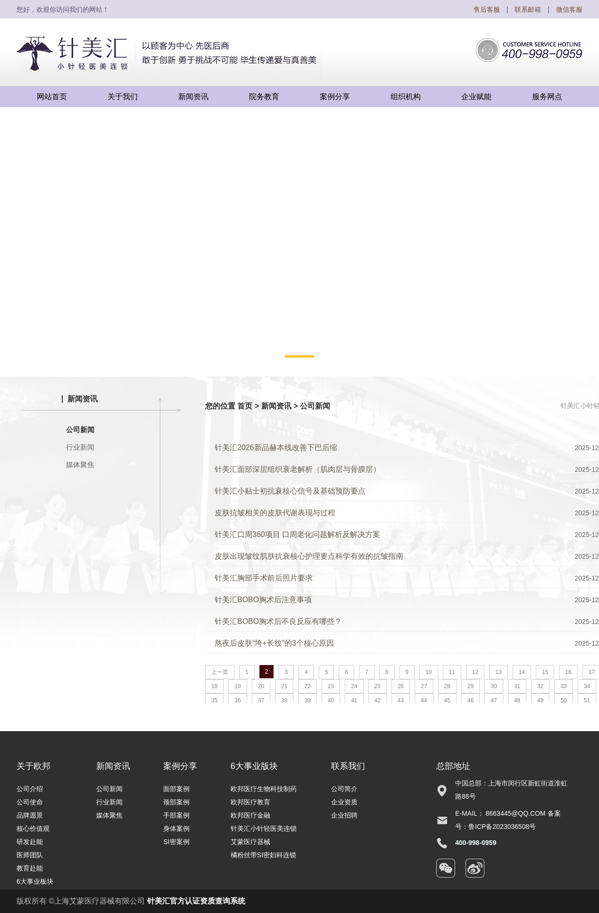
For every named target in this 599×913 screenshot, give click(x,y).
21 (284, 686)
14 (522, 672)
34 (587, 686)
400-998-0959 (475, 842)
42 (377, 700)
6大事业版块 (254, 766)
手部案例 (176, 815)
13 (498, 672)
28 (447, 686)
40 (331, 700)
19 (237, 686)
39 (307, 700)
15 (545, 672)
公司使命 (30, 802)
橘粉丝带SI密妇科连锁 (263, 855)
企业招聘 (344, 815)
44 (424, 700)
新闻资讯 (276, 406)
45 (447, 700)
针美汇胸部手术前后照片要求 (264, 578)
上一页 (219, 672)
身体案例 (176, 828)
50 (563, 700)
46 (470, 700)
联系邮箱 (528, 9)
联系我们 (348, 766)
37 (261, 700)
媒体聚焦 (80, 465)
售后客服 (487, 9)
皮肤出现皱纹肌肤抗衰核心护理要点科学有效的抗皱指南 (309, 556)
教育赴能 (30, 868)
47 (494, 700)
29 (470, 686)
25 (377, 686)
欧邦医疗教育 (250, 802)
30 (494, 686)
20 (261, 686)
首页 (244, 406)
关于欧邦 (33, 766)
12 (475, 672)
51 (587, 700)
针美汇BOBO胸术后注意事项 (263, 600)
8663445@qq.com (516, 813)
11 (452, 672)
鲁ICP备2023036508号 (502, 826)
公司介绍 (30, 789)
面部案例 (176, 789)
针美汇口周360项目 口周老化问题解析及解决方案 (297, 534)
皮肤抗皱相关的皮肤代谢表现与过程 (275, 513)
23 (331, 686)
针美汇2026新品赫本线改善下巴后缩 (276, 448)
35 (214, 700)
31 (517, 686)
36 (237, 700)
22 (307, 686)
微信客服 (569, 9)
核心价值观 (33, 828)
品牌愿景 (30, 815)
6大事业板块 (35, 881)
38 (284, 700)
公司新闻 (80, 430)
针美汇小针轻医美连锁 (264, 828)
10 (428, 672)
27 (424, 686)
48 (517, 700)
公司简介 (344, 789)
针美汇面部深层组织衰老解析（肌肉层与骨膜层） (298, 469)
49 (540, 700)
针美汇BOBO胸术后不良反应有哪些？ (278, 621)
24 (354, 686)
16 (568, 672)
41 (354, 700)
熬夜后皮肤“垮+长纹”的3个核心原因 (274, 643)
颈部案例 (176, 802)
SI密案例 (176, 841)
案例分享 (180, 766)
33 (563, 686)
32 (540, 686)
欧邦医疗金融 (250, 815)
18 (214, 686)
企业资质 (344, 802)
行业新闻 (80, 447)
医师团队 (30, 855)
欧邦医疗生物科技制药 (264, 789)
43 (401, 700)
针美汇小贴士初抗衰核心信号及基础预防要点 (290, 491)
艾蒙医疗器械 (250, 841)
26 (401, 686)
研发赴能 (30, 841)
